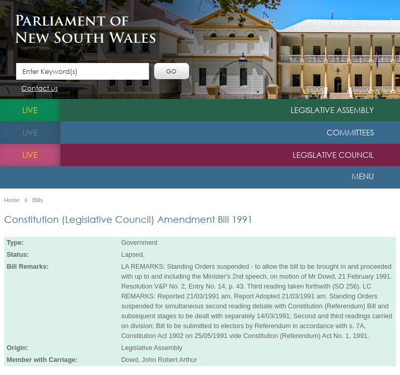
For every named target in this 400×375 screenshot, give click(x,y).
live (30, 110)
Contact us (39, 88)
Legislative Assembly (332, 110)
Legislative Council (333, 154)
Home (11, 200)
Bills (37, 200)
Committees (350, 132)
